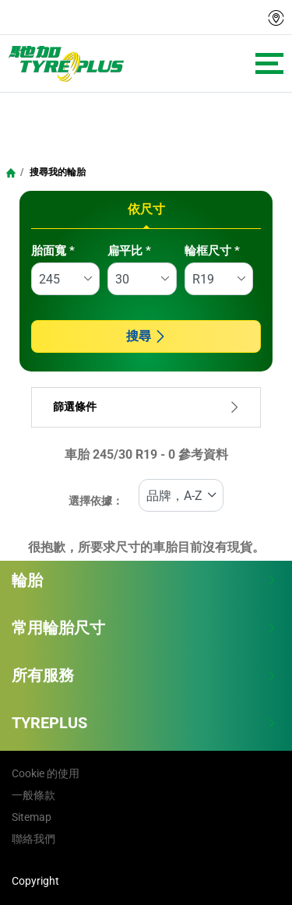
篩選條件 (146, 407)
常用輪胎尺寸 (144, 628)
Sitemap (31, 817)
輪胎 (144, 580)
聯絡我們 (33, 839)
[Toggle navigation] (269, 63)
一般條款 (33, 795)
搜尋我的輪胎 (56, 172)
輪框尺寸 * (212, 251)
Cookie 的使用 (45, 773)
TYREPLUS (144, 723)
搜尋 (146, 336)
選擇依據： (96, 501)
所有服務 (144, 675)
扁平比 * (129, 251)
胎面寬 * (53, 251)
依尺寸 (146, 209)
